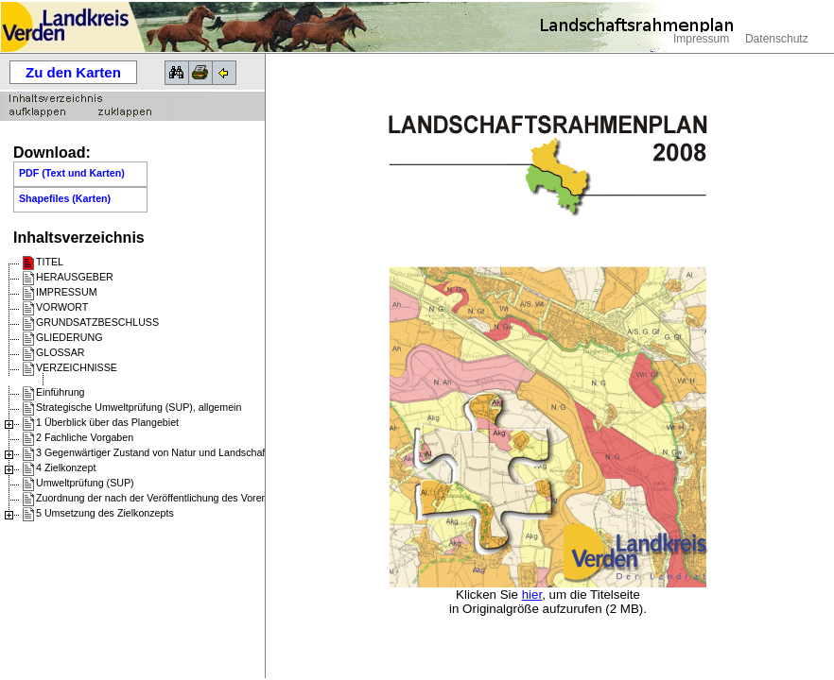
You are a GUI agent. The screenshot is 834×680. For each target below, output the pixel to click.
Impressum (701, 38)
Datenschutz (776, 38)
